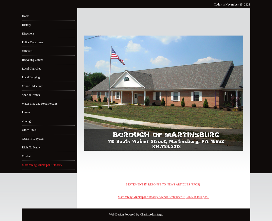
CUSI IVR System (33, 138)
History (26, 25)
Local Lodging (31, 77)
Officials (27, 51)
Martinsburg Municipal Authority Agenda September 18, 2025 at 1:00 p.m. (163, 197)
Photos (26, 112)
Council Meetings (33, 86)
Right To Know (31, 147)
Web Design (116, 214)
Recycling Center (32, 60)
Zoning (26, 121)
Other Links (29, 130)
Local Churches (31, 68)
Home (25, 16)
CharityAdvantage (151, 214)
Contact (26, 156)
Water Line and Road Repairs (40, 103)
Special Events (31, 95)
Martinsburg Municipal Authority (42, 165)
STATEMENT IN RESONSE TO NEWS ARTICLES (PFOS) (163, 184)
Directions (28, 33)
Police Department (33, 42)
